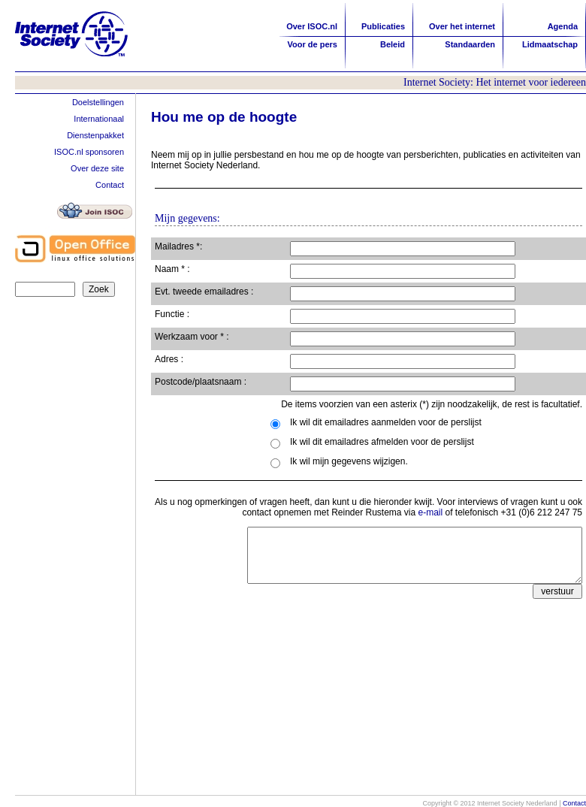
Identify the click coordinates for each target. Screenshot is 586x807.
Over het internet (462, 26)
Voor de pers (312, 44)
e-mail (430, 512)
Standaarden (470, 44)
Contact (109, 184)
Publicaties (383, 26)
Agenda (563, 26)
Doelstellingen (98, 102)
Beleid (392, 44)
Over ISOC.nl (311, 26)
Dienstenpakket (95, 135)
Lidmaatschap (550, 44)
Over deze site (97, 168)
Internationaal (99, 118)
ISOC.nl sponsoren (89, 151)
